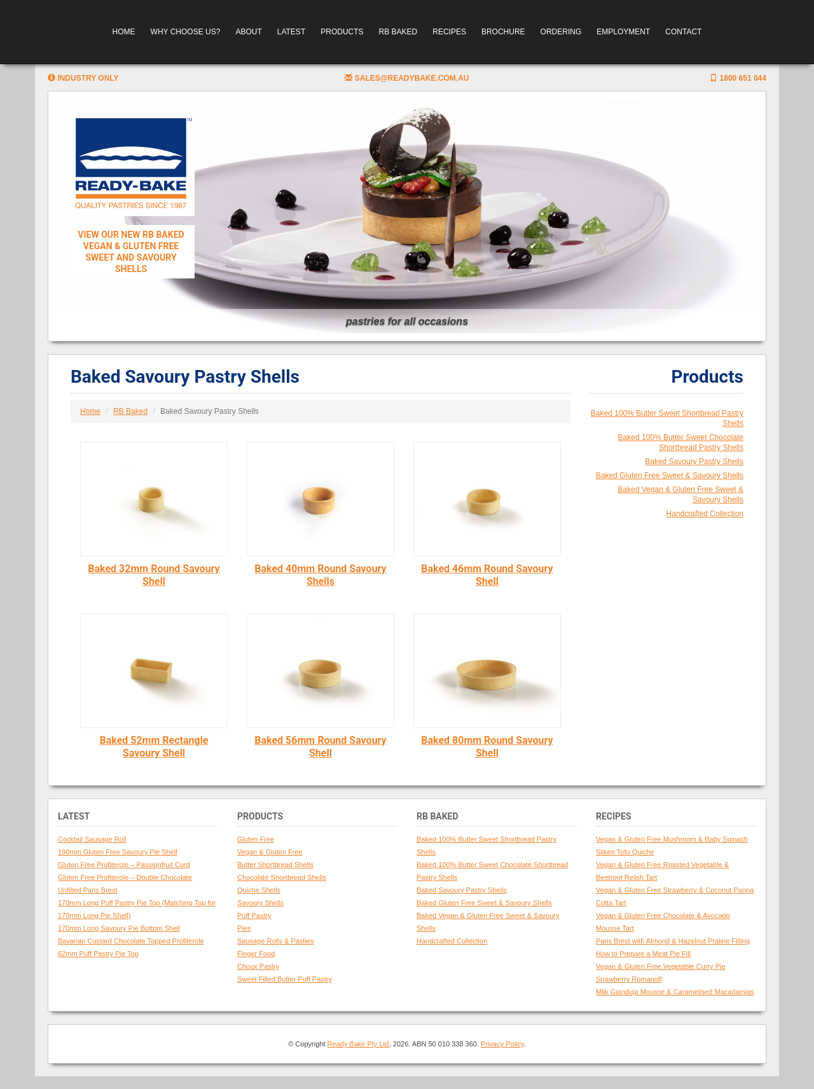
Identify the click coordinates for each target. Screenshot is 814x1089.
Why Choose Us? (186, 31)
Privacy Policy (502, 1044)
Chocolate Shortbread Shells (281, 877)
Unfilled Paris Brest (88, 890)
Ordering (561, 31)
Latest (291, 31)
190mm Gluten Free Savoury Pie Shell (117, 852)
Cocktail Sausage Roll (92, 839)
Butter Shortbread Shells (275, 864)
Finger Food (256, 953)
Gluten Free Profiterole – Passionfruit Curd (124, 864)
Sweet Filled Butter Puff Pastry (284, 979)
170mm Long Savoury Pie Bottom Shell (119, 928)
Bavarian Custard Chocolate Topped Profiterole (131, 941)
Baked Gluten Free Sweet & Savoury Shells (669, 475)
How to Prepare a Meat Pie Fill (643, 953)
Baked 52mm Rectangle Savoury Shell (153, 746)
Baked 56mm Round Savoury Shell (320, 746)
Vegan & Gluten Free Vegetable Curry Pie (661, 966)
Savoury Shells (260, 903)
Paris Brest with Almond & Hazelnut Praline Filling (673, 941)
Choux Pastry (258, 966)
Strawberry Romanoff (629, 979)
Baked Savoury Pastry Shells (694, 461)
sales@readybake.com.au (407, 78)
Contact (683, 31)
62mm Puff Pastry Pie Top (98, 953)
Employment (623, 31)
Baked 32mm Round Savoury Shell (153, 575)
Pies (244, 928)
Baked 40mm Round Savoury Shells (320, 575)
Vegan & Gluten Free (270, 852)
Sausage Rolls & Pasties (275, 941)
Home (124, 31)
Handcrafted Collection (704, 513)
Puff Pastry (254, 915)
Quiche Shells (258, 890)
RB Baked (398, 31)
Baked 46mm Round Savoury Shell (487, 575)
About (248, 31)
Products (342, 31)
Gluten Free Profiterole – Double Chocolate (125, 877)
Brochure (503, 31)
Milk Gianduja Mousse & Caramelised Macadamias (675, 992)
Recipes (449, 31)
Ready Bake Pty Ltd (358, 1044)
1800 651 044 (738, 78)
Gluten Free (255, 839)
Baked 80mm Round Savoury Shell (487, 746)
